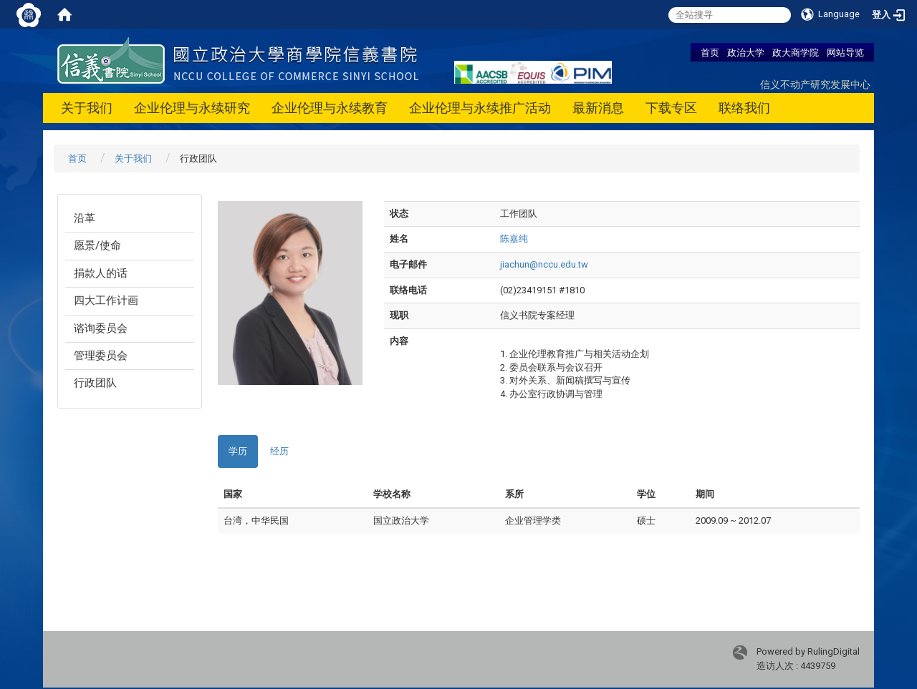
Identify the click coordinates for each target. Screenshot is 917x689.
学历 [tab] (238, 451)
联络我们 (744, 107)
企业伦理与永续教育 (330, 107)
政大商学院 (795, 52)
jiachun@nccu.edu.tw (544, 264)
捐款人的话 (101, 273)
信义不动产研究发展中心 (815, 84)
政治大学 (745, 52)
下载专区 (671, 107)
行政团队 (95, 382)
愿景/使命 (97, 245)
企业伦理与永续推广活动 (480, 107)
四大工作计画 (106, 300)
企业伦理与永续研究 (192, 107)
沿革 (84, 218)
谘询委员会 (101, 328)
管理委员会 (101, 355)
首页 (710, 52)
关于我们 (86, 107)
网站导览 (845, 52)
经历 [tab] (279, 451)
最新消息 (598, 107)
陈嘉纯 (514, 238)
